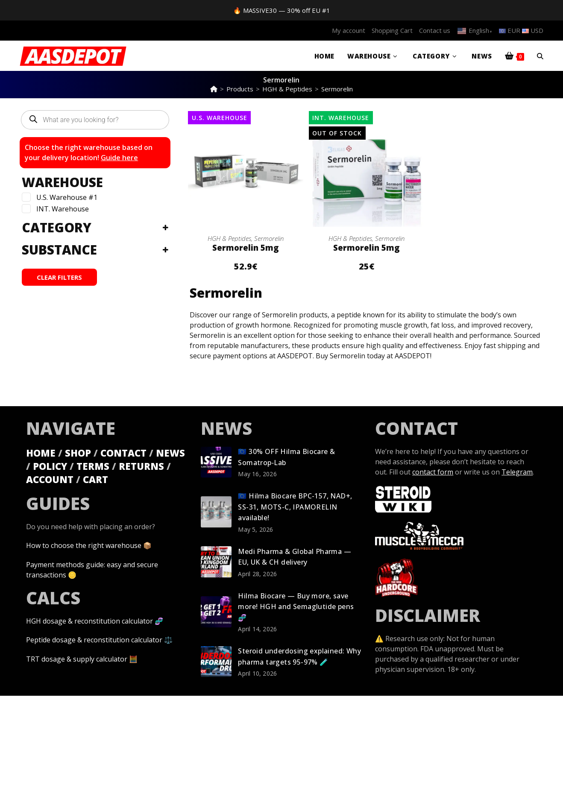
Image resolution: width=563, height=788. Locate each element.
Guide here (119, 157)
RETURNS (141, 465)
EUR (509, 30)
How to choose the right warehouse (83, 545)
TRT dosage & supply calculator (76, 657)
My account (348, 30)
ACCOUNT (49, 478)
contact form (432, 471)
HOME (41, 452)
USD (532, 30)
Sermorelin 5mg (245, 247)
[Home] (213, 89)
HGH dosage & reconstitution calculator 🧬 (94, 620)
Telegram (517, 471)
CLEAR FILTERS (59, 277)
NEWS (170, 452)
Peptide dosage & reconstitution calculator (94, 639)
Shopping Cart (392, 30)
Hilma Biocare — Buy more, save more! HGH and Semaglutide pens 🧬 (296, 606)
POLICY (50, 465)
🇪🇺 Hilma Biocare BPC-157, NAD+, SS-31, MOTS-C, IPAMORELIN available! (295, 506)
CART (95, 478)
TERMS (92, 465)
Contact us (434, 30)
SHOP (78, 452)
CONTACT (123, 452)
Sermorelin (337, 89)
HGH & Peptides (229, 238)
